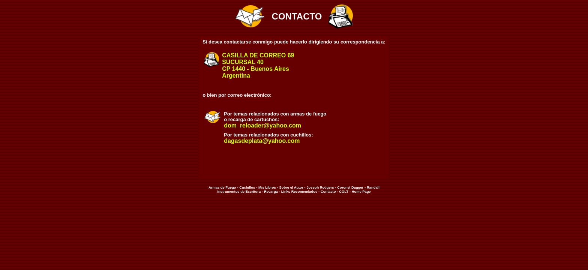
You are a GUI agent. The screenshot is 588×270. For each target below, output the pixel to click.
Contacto (328, 192)
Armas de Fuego (222, 187)
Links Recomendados (299, 192)
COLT (343, 192)
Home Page (360, 192)
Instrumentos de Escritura (239, 192)
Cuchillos (247, 187)
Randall (373, 187)
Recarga (271, 192)
